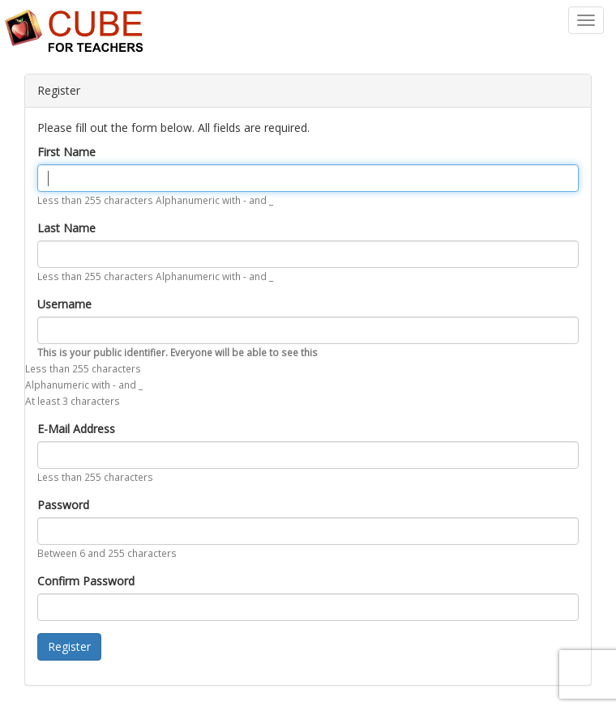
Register (69, 646)
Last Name (66, 228)
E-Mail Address (76, 428)
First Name (66, 151)
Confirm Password (86, 581)
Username (64, 304)
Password (63, 504)
